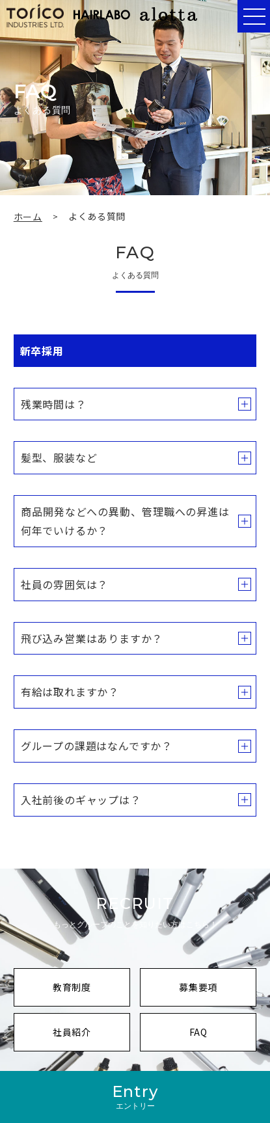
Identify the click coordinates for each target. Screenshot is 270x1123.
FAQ (222, 1037)
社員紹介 (90, 1037)
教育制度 (90, 993)
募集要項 (216, 993)
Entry (135, 1096)
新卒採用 (42, 351)
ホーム (28, 216)
